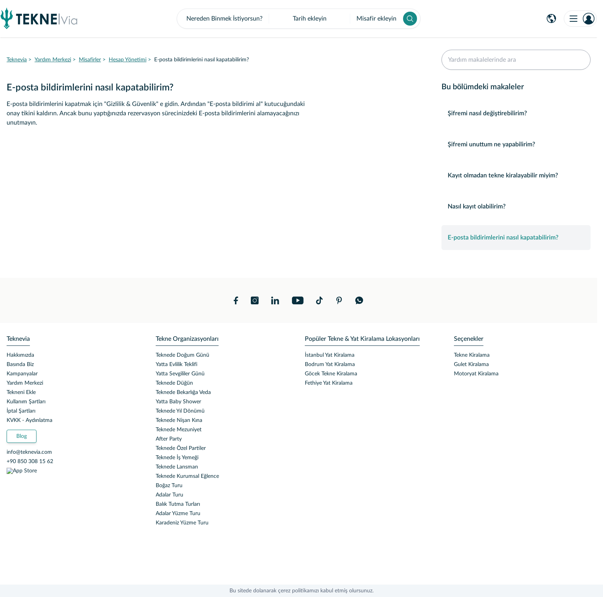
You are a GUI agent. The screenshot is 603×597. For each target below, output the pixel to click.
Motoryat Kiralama (476, 374)
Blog (21, 436)
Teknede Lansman (177, 467)
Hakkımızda (20, 355)
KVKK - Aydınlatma (29, 420)
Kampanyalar (22, 374)
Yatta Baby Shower (178, 401)
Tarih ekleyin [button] (310, 19)
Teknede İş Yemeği (177, 457)
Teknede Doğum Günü (182, 355)
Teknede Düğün (174, 383)
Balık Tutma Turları (178, 504)
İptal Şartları (21, 411)
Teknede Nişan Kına (179, 420)
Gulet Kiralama (471, 364)
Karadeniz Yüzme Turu (182, 523)
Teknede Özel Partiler (181, 448)
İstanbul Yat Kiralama (330, 355)
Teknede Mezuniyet (179, 429)
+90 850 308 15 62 (30, 461)
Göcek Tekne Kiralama (331, 374)
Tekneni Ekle (21, 392)
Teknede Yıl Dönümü (180, 411)
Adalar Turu (169, 495)
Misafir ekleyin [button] (376, 19)
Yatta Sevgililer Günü (180, 374)
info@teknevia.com (29, 452)
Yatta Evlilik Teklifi (176, 364)
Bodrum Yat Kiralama (330, 364)
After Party (169, 439)
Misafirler (90, 59)
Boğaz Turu (169, 485)
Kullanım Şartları (26, 401)
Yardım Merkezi (53, 59)
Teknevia (17, 59)
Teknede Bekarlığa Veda (183, 392)
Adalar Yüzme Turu (178, 513)
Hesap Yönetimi (127, 59)
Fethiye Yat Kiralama (329, 383)
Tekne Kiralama (472, 355)
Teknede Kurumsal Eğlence (187, 476)
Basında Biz (20, 364)
